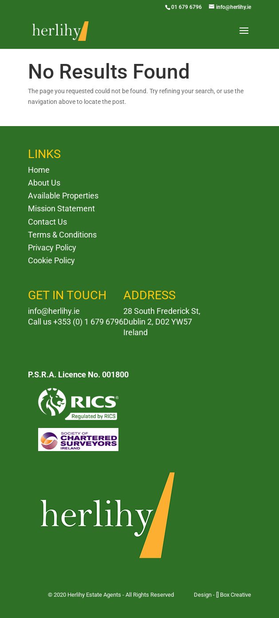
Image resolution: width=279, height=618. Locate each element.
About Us (44, 182)
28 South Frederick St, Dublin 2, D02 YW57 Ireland (161, 321)
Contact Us (47, 221)
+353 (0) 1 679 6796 (88, 321)
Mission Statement (61, 208)
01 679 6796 (186, 7)
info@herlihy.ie (54, 311)
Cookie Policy (51, 260)
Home (39, 169)
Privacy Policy (52, 247)
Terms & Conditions (62, 234)
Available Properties (63, 195)
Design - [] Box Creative (222, 594)
